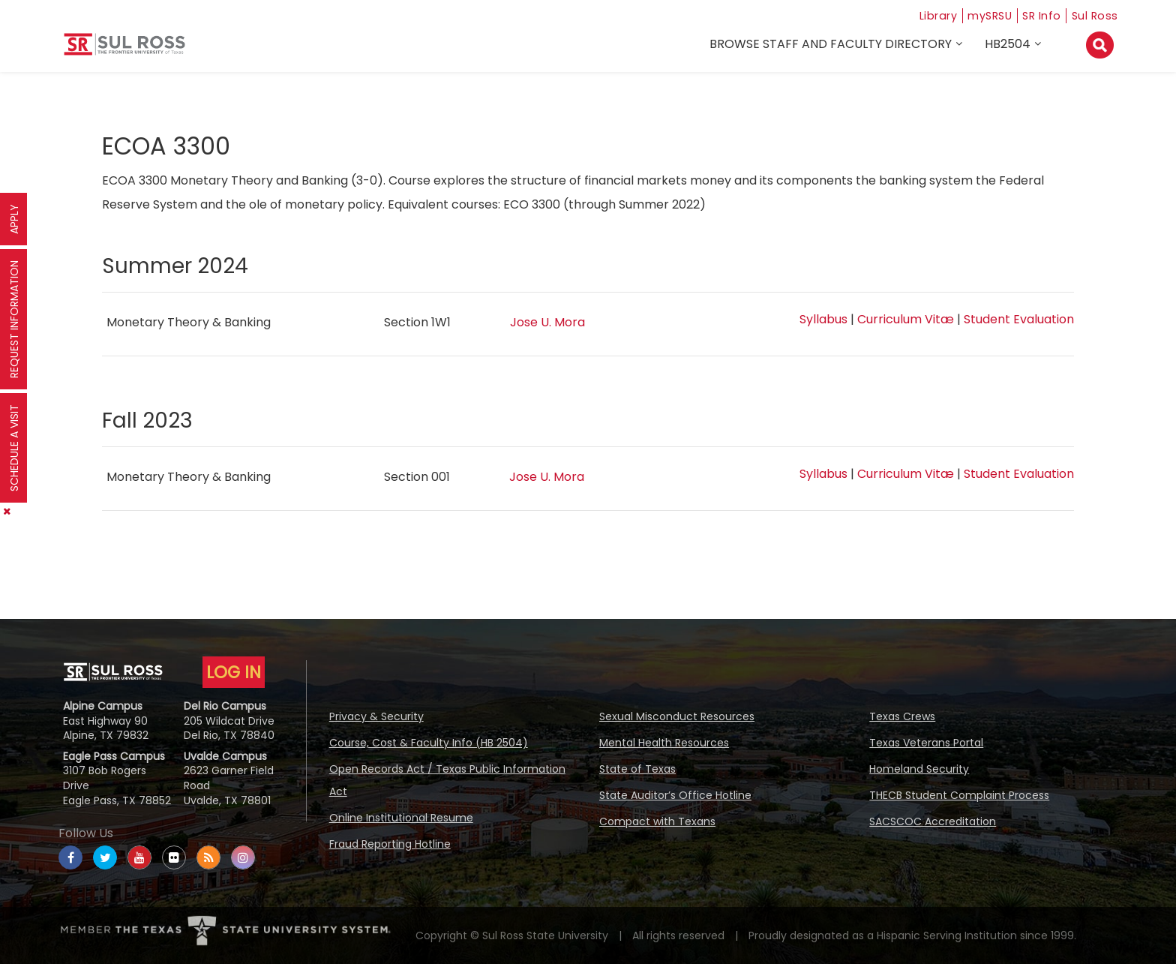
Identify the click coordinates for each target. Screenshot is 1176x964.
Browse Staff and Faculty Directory (833, 46)
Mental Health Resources (664, 742)
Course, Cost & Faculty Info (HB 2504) (428, 742)
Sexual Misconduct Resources (676, 716)
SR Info (1038, 15)
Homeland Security (919, 768)
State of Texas (637, 768)
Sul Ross (1094, 15)
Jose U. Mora (547, 322)
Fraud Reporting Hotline (390, 843)
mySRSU (982, 15)
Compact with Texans (657, 821)
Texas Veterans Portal (926, 742)
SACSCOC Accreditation (932, 821)
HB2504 (1010, 46)
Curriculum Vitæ (905, 319)
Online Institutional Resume (401, 817)
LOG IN (233, 672)
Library (924, 15)
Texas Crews (902, 716)
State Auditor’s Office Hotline (675, 795)
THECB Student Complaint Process (959, 795)
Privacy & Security (376, 716)
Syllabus (824, 319)
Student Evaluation (1019, 319)
